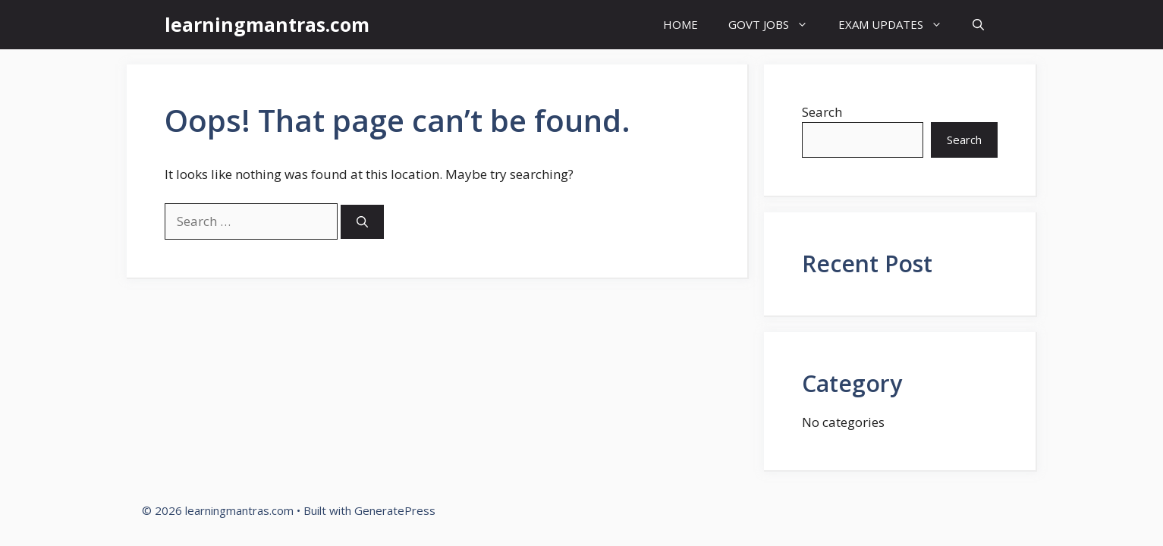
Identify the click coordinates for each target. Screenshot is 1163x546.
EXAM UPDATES (897, 24)
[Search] (362, 222)
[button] (978, 24)
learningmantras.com (267, 24)
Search (822, 112)
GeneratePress (394, 510)
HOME (680, 24)
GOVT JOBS (775, 24)
